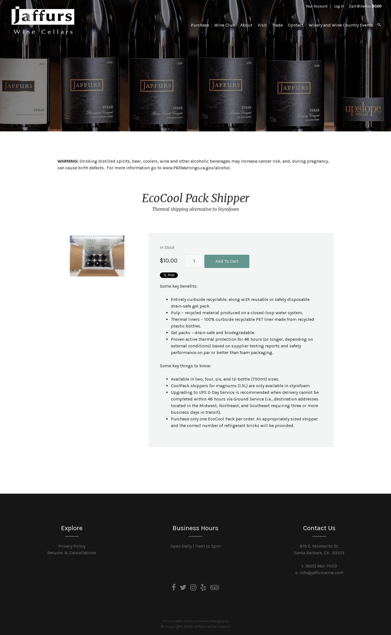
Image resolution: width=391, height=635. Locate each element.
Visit (262, 25)
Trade (277, 25)
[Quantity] (194, 261)
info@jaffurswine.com (322, 572)
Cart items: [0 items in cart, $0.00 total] (365, 6)
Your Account (316, 6)
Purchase (200, 25)
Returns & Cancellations (71, 552)
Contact (295, 25)
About (246, 25)
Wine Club (224, 25)
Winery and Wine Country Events (341, 25)
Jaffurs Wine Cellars (43, 20)
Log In (339, 6)
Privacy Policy (71, 546)
